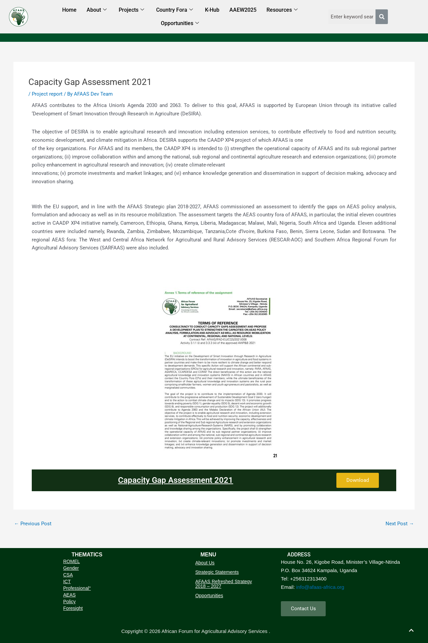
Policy (69, 601)
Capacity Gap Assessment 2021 (175, 480)
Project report (47, 94)
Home (69, 10)
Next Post (400, 523)
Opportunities (180, 23)
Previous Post (32, 523)
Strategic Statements (217, 572)
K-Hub (212, 10)
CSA (68, 574)
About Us (205, 562)
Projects (131, 10)
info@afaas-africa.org (320, 587)
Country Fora (174, 10)
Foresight (73, 608)
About (97, 10)
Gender (71, 568)
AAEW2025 (242, 10)
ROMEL (71, 561)
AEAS (69, 595)
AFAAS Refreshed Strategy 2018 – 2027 (223, 584)
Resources (282, 10)
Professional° (77, 588)
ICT (67, 581)
